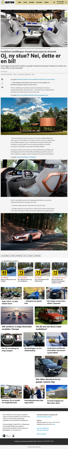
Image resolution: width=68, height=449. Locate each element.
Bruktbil (31, 2)
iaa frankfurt (6, 256)
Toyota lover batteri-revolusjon (26, 157)
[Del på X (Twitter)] (2, 83)
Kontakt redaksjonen (43, 428)
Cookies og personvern (21, 441)
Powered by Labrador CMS (34, 447)
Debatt (46, 2)
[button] (65, 273)
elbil (13, 256)
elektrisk (37, 256)
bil (25, 256)
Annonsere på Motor (43, 430)
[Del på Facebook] (2, 79)
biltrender (19, 256)
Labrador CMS (32, 441)
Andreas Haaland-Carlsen (44, 416)
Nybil (19, 2)
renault (30, 256)
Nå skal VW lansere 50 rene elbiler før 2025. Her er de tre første (36, 79)
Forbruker (39, 2)
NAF (54, 424)
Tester (25, 2)
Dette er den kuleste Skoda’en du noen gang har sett (32, 95)
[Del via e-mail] (2, 87)
